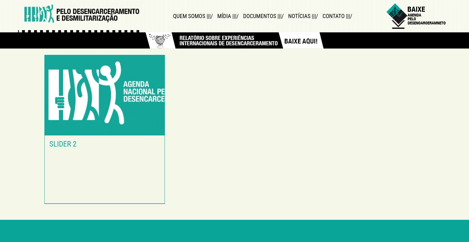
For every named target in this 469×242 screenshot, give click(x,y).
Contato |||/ (337, 16)
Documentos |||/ (263, 16)
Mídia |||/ (227, 16)
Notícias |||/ (303, 16)
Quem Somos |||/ (193, 16)
